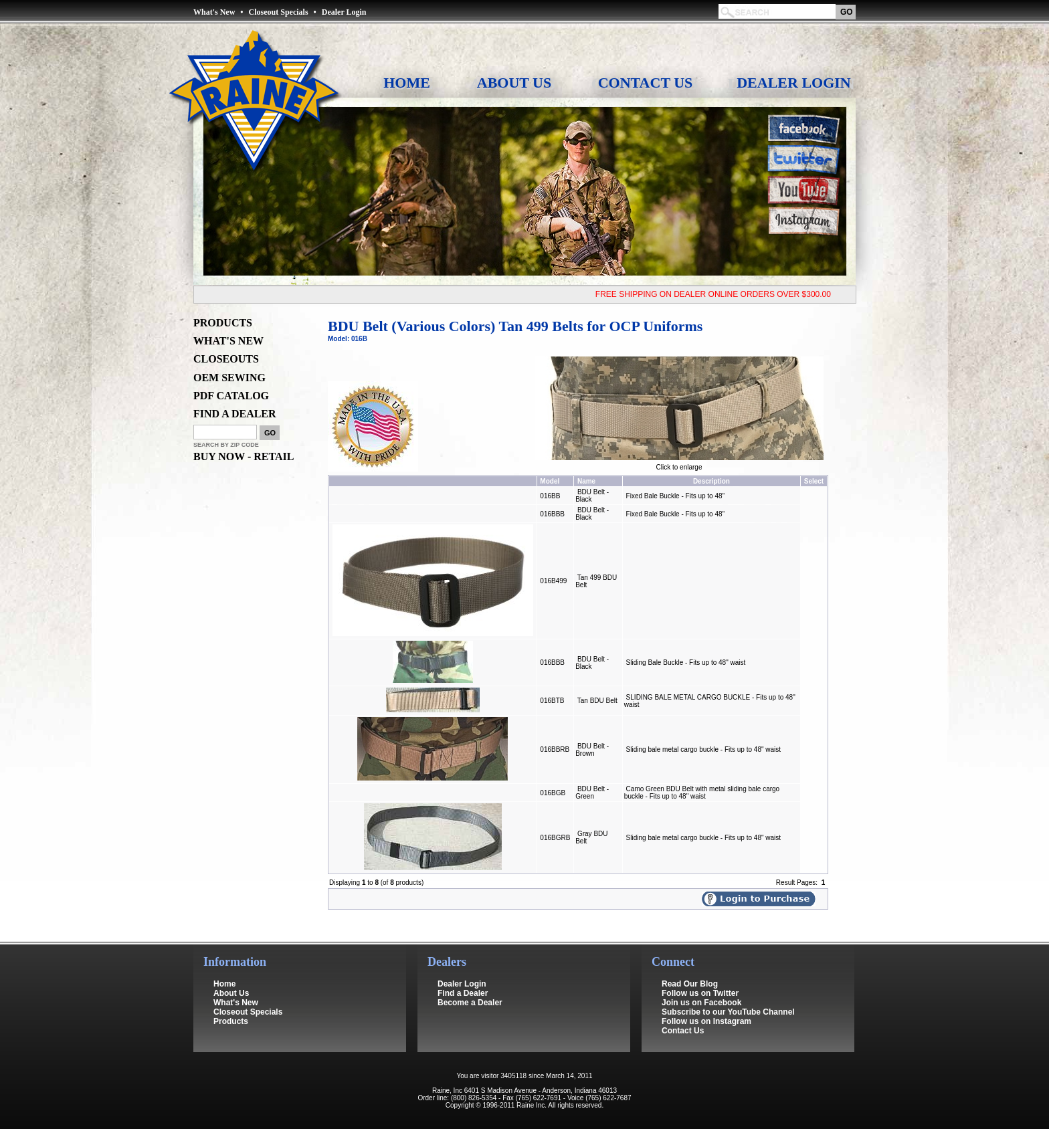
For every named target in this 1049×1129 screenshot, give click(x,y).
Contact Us (645, 82)
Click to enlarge (679, 464)
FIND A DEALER (234, 413)
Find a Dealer (463, 984)
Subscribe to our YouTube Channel (728, 1002)
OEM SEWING (229, 377)
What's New (214, 12)
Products (230, 1012)
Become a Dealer (470, 993)
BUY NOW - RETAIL (243, 456)
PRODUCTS (222, 322)
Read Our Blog (690, 974)
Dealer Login (344, 12)
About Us (514, 82)
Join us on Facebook (701, 993)
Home (406, 82)
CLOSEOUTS (226, 359)
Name (586, 481)
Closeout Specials (278, 12)
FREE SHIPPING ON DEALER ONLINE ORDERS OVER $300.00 (718, 294)
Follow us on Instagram (706, 1012)
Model (549, 481)
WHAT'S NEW (228, 340)
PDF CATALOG (231, 395)
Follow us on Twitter (700, 984)
